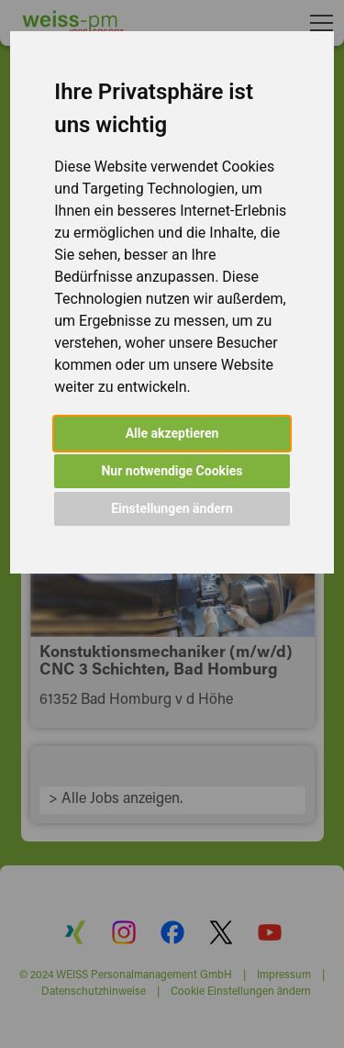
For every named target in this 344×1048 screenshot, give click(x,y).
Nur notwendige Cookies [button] (171, 470)
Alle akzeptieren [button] (172, 433)
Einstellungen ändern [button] (172, 508)
